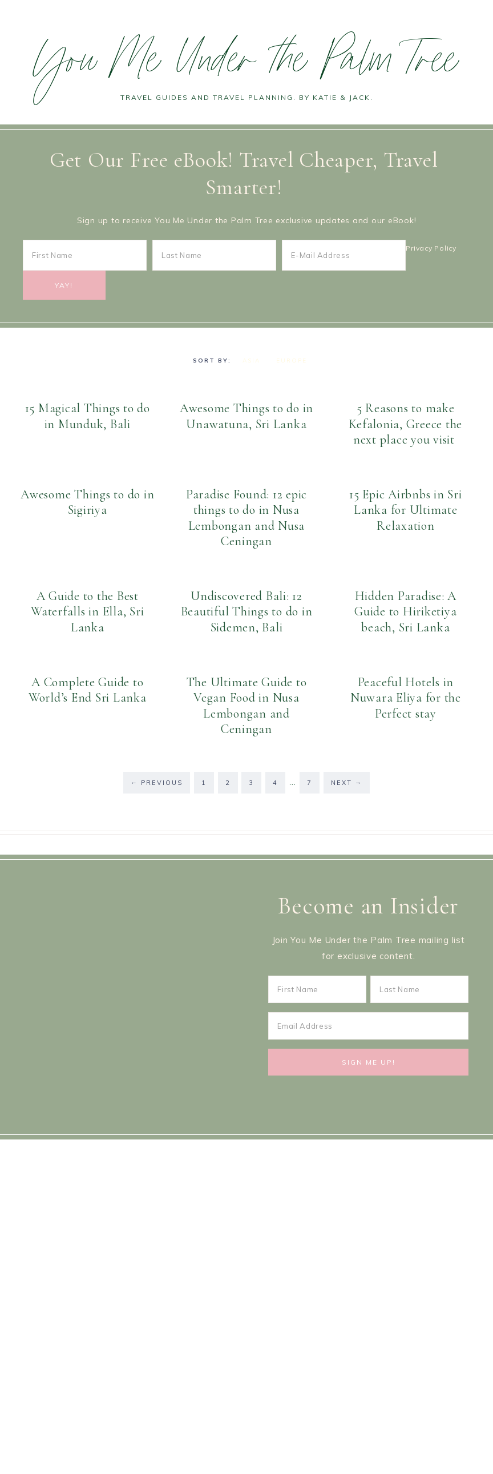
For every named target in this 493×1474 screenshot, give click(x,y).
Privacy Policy (431, 248)
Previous (157, 783)
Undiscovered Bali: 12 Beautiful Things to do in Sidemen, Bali (247, 612)
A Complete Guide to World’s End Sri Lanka (88, 690)
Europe (291, 360)
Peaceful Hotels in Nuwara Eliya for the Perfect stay (405, 698)
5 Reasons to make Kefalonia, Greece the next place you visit (405, 424)
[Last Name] (214, 255)
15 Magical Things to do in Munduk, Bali (87, 416)
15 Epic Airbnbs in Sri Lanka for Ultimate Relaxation (405, 510)
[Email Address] (368, 1026)
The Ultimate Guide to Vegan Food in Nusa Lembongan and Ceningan (247, 706)
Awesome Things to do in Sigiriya (87, 502)
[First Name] (85, 255)
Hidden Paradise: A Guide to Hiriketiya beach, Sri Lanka (405, 612)
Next (346, 783)
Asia (251, 360)
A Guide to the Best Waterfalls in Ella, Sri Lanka (87, 612)
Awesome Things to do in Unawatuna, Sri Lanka (246, 416)
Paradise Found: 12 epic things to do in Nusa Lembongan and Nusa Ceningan (246, 518)
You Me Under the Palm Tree (246, 65)
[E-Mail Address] (344, 255)
